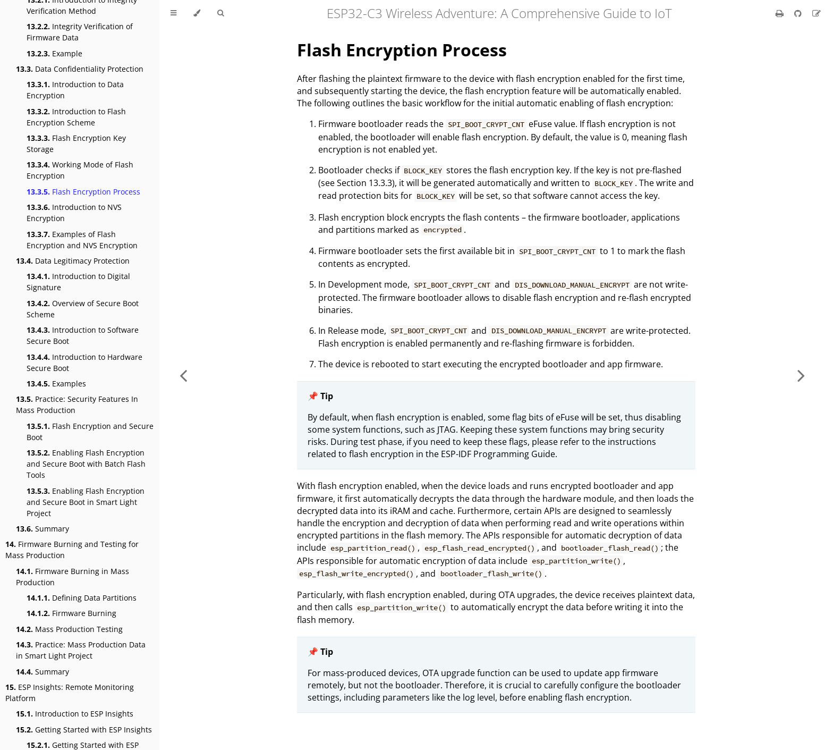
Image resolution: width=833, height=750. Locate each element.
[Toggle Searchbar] (220, 13)
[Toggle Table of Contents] (173, 13)
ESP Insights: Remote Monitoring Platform (69, 692)
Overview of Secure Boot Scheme (83, 308)
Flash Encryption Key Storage (76, 143)
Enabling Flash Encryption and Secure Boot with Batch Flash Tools (86, 464)
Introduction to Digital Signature (78, 281)
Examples (56, 383)
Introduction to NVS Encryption (74, 212)
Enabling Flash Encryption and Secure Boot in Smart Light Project (85, 502)
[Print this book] (780, 13)
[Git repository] (799, 13)
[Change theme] (197, 13)
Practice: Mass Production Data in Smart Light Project (81, 650)
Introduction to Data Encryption (75, 89)
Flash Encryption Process (83, 192)
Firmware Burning (71, 613)
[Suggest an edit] (816, 13)
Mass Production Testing (69, 629)
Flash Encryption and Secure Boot (90, 431)
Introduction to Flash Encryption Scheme (76, 117)
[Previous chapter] (183, 375)
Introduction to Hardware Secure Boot (84, 362)
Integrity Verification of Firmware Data (80, 32)
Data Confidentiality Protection (79, 69)
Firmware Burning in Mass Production (72, 576)
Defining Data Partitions (82, 598)
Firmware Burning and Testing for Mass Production (72, 549)
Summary (42, 529)
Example (54, 53)
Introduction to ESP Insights (74, 714)
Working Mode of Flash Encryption (80, 170)
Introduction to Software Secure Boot (83, 335)
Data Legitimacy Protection (73, 261)
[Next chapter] (801, 375)
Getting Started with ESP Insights (84, 729)
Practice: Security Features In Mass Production (77, 404)
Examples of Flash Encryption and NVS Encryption (82, 239)
